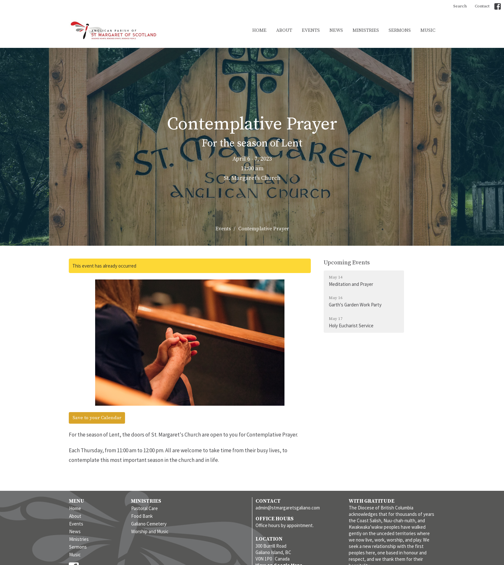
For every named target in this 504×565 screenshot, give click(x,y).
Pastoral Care (144, 508)
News (336, 30)
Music (427, 30)
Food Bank (142, 516)
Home (259, 30)
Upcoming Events (347, 262)
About (284, 30)
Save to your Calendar (97, 418)
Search (460, 6)
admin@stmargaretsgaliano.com (288, 508)
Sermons (400, 30)
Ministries (366, 30)
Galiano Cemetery (148, 524)
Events (311, 30)
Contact (482, 6)
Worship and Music (149, 531)
